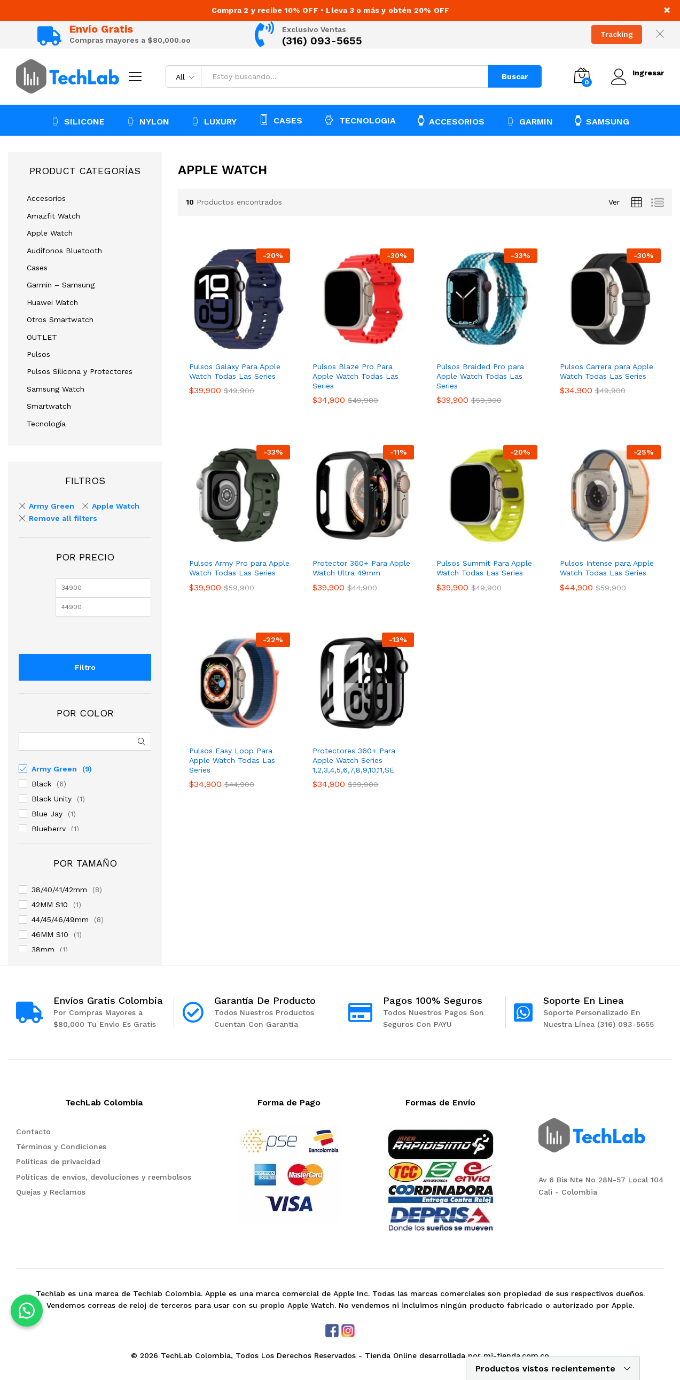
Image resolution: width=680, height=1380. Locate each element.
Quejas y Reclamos (50, 1192)
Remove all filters (63, 518)
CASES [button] (280, 119)
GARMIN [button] (529, 121)
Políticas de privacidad (58, 1161)
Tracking (616, 34)
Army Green (54, 769)
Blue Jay (47, 813)
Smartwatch (49, 406)
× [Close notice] (666, 10)
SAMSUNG (602, 120)
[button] (27, 1311)
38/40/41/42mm (59, 889)
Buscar (514, 76)
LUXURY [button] (214, 121)
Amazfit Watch (53, 216)
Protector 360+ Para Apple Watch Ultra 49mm (361, 568)
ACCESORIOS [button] (451, 120)
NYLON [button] (148, 121)
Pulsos (38, 354)
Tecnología (46, 423)
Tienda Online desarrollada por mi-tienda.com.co (457, 1355)
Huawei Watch (52, 302)
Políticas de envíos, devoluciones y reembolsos (103, 1177)
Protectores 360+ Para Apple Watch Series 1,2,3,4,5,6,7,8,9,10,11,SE (353, 760)
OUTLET (42, 337)
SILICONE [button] (78, 121)
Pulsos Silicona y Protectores (79, 371)
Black (41, 783)
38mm (43, 949)
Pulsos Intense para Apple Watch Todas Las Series (607, 568)
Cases (37, 267)
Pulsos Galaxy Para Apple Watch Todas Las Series (234, 371)
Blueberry (49, 828)
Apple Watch (50, 233)
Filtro (85, 667)
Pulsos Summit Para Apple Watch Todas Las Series (484, 568)
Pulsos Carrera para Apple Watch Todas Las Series (606, 371)
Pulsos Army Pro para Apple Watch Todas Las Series (239, 568)
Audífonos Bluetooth (64, 250)
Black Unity (52, 798)
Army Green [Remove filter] (51, 506)
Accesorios (46, 198)
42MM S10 (50, 904)
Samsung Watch (55, 389)
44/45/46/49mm (60, 919)
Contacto (33, 1131)
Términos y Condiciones (61, 1146)
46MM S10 (50, 934)
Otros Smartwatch (60, 319)
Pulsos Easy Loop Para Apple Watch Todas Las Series (232, 760)
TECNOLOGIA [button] (360, 119)
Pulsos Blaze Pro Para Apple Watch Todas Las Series (355, 376)
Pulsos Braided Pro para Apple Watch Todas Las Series (480, 376)
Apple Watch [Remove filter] (115, 506)
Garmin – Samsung (61, 284)
